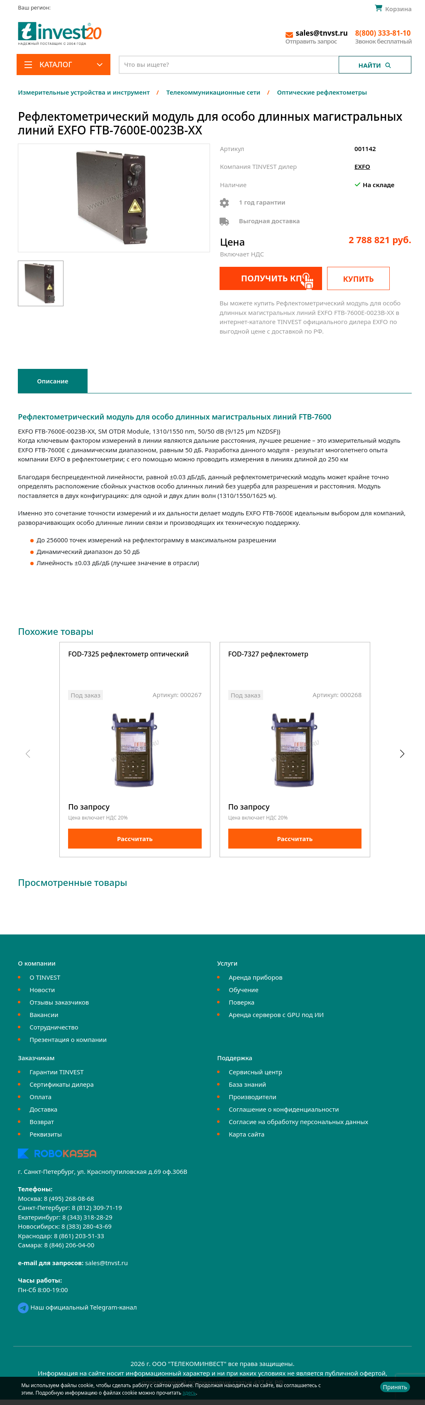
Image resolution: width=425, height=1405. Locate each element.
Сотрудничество (53, 1032)
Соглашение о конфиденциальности (284, 1114)
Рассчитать (135, 844)
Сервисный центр (255, 1077)
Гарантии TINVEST (56, 1077)
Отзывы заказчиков (59, 1007)
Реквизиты (45, 1139)
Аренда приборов (255, 982)
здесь (189, 1392)
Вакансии (43, 1020)
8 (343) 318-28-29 (87, 1222)
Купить (369, 279)
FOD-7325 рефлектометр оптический (128, 655)
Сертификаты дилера (61, 1089)
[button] (402, 757)
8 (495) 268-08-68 (69, 1204)
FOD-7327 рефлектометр (268, 655)
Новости (42, 995)
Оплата (40, 1102)
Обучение (243, 995)
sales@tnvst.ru (106, 1268)
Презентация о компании (68, 1045)
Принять (395, 1387)
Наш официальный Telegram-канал (77, 1312)
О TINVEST (44, 982)
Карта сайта (246, 1139)
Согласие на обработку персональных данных (298, 1127)
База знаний (247, 1089)
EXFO (362, 166)
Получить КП (264, 278)
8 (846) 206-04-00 (69, 1250)
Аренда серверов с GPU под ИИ (276, 1020)
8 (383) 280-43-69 (86, 1231)
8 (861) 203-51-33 (79, 1241)
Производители (252, 1102)
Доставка (43, 1114)
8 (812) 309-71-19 (97, 1213)
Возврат (41, 1127)
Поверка (241, 1007)
